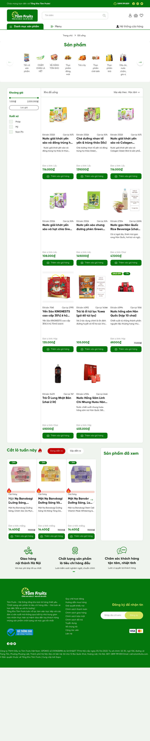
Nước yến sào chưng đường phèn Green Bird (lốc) (90, 229)
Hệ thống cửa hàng (129, 26)
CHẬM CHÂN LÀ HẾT (40, 63)
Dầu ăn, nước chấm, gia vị (123, 64)
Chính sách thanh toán (76, 691)
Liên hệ (68, 715)
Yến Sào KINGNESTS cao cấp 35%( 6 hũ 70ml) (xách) (56, 315)
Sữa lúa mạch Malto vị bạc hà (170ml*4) (19, 584)
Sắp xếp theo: (120, 92)
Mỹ (16, 127)
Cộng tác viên (72, 712)
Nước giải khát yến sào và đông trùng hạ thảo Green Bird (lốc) (57, 142)
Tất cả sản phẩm (26, 63)
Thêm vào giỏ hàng (60, 176)
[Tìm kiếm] (104, 15)
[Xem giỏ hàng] (136, 15)
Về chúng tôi (71, 708)
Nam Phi (19, 132)
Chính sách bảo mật (75, 698)
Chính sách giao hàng (75, 695)
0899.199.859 (121, 3)
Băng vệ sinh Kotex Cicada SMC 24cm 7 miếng (81, 584)
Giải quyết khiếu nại (74, 687)
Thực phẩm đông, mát (68, 64)
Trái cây (82, 59)
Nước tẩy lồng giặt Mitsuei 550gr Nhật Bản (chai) (51, 584)
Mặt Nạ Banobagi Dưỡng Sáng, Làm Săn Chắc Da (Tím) (81, 502)
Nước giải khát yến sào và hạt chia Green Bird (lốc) (57, 229)
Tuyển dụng (71, 705)
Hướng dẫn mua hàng (76, 684)
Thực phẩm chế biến (95, 63)
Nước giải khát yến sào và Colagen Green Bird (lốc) (123, 142)
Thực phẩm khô (109, 63)
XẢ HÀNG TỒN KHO (54, 61)
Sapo (58, 739)
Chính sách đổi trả (74, 702)
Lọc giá (24, 108)
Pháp (18, 122)
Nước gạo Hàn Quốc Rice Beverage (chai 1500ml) (124, 229)
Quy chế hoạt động (74, 681)
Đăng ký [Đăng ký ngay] (134, 697)
